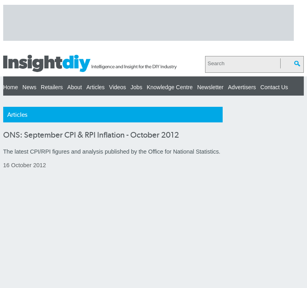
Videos (117, 87)
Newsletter (210, 87)
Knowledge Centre (170, 87)
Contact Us (274, 87)
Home (10, 87)
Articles (95, 87)
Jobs (136, 87)
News (29, 87)
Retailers (52, 87)
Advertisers (242, 87)
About (74, 87)
